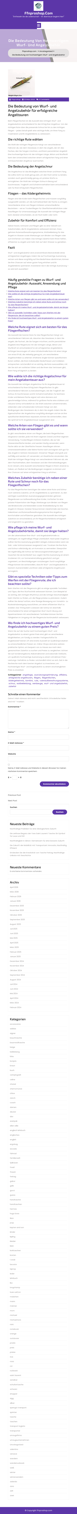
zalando (13, 1481)
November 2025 (17, 910)
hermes (13, 1209)
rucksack (14, 1370)
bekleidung (15, 1052)
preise (12, 1352)
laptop (13, 1269)
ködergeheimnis (16, 680)
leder (12, 1273)
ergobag (14, 1144)
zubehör (12, 686)
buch (12, 1070)
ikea (12, 1218)
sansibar (13, 1380)
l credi (12, 1259)
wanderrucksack (17, 1463)
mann (12, 1301)
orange (13, 1333)
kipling (12, 1236)
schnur (12, 683)
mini (12, 1324)
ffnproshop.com (39, 13)
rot (11, 1366)
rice (11, 1357)
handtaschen (16, 1204)
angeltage (28, 674)
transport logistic (17, 1426)
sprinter (13, 1412)
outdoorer (14, 1338)
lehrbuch (14, 1278)
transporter (15, 1430)
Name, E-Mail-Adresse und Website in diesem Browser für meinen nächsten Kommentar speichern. (37, 769)
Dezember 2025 (17, 905)
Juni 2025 (14, 933)
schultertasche (16, 1384)
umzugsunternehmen (19, 1440)
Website (12, 754)
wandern (14, 1458)
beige (12, 1047)
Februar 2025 (15, 952)
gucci (12, 1190)
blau (12, 1056)
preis (12, 1347)
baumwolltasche (17, 1042)
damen (13, 1107)
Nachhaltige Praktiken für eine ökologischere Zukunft (33, 828)
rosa (12, 1361)
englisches (14, 1135)
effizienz (63, 674)
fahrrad (13, 1153)
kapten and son (17, 1227)
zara (12, 1486)
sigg (12, 1398)
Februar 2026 (15, 896)
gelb (12, 1185)
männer (13, 1306)
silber (12, 1403)
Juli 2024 (13, 984)
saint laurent (15, 1375)
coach (13, 1102)
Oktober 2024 (16, 970)
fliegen (37, 677)
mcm (12, 1310)
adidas (13, 1028)
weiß (12, 1467)
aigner (13, 1033)
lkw (11, 1283)
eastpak (13, 1121)
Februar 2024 (15, 1007)
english (13, 1139)
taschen (13, 1421)
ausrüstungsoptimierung (46, 674)
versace (13, 1454)
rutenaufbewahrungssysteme (54, 680)
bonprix (13, 1061)
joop (12, 1222)
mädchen (14, 1296)
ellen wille (14, 1125)
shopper (13, 1394)
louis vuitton (15, 1292)
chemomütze (16, 1088)
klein (12, 1246)
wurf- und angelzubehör (55, 683)
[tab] (38, 25)
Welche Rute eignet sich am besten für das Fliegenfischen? (34, 291)
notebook (14, 1329)
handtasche (15, 1199)
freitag (13, 1176)
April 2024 (14, 998)
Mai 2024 (14, 993)
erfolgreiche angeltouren (20, 677)
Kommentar (14, 707)
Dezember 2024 (17, 961)
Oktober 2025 (16, 915)
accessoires (15, 1024)
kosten (13, 1255)
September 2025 (17, 919)
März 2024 (14, 1002)
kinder (12, 1232)
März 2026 (14, 891)
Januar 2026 (15, 901)
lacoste (13, 1264)
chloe (12, 1093)
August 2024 (15, 979)
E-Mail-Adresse (16, 743)
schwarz (13, 1389)
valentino (14, 1449)
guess (12, 1195)
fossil (12, 1167)
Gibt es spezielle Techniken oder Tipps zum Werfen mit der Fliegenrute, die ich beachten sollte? (34, 314)
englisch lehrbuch (17, 1130)
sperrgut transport (18, 1407)
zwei (12, 1495)
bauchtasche (16, 1038)
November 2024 (17, 965)
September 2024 (17, 975)
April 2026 (14, 887)
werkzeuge (37, 683)
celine (12, 1079)
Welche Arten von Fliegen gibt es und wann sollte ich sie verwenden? (38, 299)
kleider (13, 1241)
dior (11, 1116)
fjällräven (14, 1162)
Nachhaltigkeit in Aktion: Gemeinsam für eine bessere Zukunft (37, 840)
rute (36, 680)
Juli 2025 (13, 928)
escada (13, 1149)
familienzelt (15, 1158)
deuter (13, 1112)
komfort (29, 680)
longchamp (15, 1287)
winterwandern (16, 1477)
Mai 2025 (14, 938)
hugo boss (14, 1213)
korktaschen (15, 1250)
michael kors (15, 1320)
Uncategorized (46, 51)
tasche (13, 1417)
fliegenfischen (48, 677)
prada (12, 1343)
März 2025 (14, 947)
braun (12, 1065)
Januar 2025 (15, 956)
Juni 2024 (14, 989)
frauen (13, 1172)
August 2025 (15, 924)
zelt (11, 1491)
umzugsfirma (16, 1435)
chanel (13, 1084)
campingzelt (15, 1075)
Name (11, 732)
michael (13, 1315)
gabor (12, 1181)
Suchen (13, 807)
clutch (12, 1098)
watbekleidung (24, 683)
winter (12, 1472)
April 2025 (14, 942)
